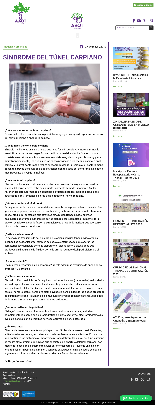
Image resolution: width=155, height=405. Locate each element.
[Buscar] (151, 28)
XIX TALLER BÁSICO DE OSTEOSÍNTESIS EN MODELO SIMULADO (131, 125)
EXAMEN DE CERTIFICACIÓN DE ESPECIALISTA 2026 (130, 222)
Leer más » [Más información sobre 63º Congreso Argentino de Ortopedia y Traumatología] (117, 329)
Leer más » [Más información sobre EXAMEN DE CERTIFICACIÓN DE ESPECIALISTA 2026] (117, 232)
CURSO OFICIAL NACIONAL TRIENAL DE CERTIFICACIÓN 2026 (130, 271)
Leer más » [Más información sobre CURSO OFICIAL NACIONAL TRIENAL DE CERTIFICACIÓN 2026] (117, 282)
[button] (77, 35)
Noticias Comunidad (15, 46)
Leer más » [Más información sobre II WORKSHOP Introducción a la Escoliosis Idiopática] (117, 86)
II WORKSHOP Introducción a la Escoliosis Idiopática (130, 76)
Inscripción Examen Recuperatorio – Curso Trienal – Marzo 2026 (126, 174)
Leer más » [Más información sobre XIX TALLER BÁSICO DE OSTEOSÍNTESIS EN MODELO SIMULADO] (117, 136)
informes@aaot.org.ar (13, 381)
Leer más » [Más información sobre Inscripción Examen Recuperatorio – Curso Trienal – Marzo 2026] (117, 186)
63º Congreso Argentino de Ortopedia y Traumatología (129, 319)
